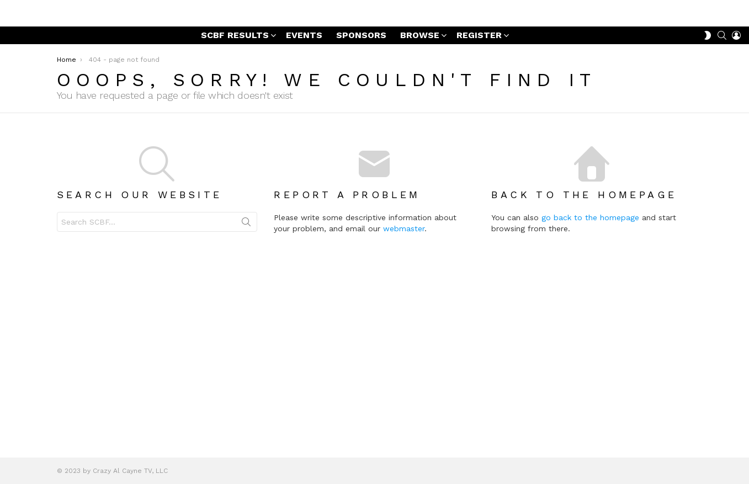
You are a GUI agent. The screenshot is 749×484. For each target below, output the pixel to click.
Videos (42, 196)
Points (33, 257)
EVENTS (304, 62)
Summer (37, 270)
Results (44, 150)
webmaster (476, 256)
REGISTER (479, 64)
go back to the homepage (651, 245)
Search (318, 252)
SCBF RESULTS (235, 64)
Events (42, 242)
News (32, 102)
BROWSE (419, 64)
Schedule (47, 227)
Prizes (41, 211)
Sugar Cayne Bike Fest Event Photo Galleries (60, 125)
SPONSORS (361, 62)
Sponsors (47, 181)
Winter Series (54, 165)
